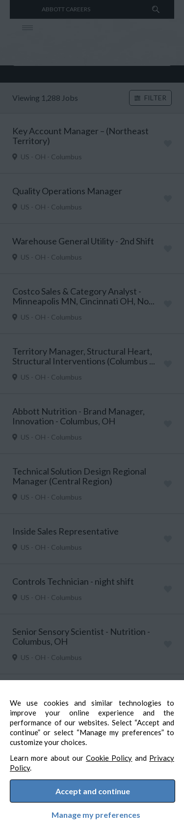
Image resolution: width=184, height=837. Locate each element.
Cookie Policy (125, 751)
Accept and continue (92, 788)
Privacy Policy (43, 761)
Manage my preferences (92, 812)
